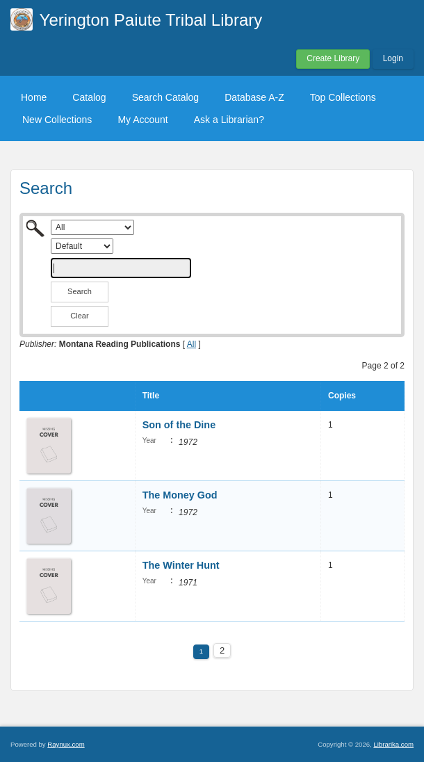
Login (393, 58)
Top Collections (343, 97)
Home (34, 97)
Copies (342, 395)
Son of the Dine (179, 424)
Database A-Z (254, 97)
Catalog (89, 97)
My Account (142, 119)
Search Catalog (165, 97)
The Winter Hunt (181, 565)
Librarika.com (393, 744)
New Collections (57, 119)
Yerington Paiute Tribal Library (151, 19)
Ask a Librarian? (229, 119)
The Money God (180, 495)
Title (150, 395)
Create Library (333, 58)
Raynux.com (65, 744)
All (191, 344)
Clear (79, 315)
